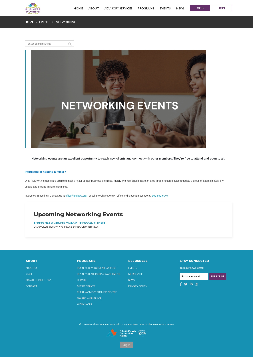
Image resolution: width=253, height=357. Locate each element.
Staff (29, 274)
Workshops (84, 304)
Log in (199, 8)
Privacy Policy (137, 286)
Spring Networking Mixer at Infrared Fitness (69, 222)
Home (29, 22)
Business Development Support (97, 267)
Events (44, 22)
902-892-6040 (160, 195)
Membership (135, 274)
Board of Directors (38, 280)
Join (222, 8)
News (131, 280)
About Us (31, 267)
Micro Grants (86, 286)
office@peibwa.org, (76, 195)
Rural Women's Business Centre (97, 292)
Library (81, 280)
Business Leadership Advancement (98, 274)
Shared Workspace (89, 298)
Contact (31, 286)
